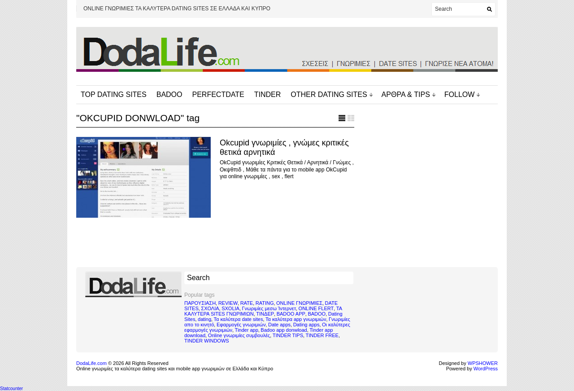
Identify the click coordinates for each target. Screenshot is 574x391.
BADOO (170, 94)
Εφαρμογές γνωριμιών (241, 324)
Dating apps (306, 324)
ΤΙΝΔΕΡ (265, 313)
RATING (265, 303)
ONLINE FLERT (316, 308)
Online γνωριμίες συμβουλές (239, 335)
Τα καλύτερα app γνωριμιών (295, 319)
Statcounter (11, 388)
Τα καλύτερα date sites (238, 319)
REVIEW (228, 303)
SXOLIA (230, 308)
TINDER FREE (322, 335)
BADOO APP (291, 313)
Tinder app (246, 330)
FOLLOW (459, 94)
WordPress (486, 368)
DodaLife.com (91, 363)
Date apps (279, 324)
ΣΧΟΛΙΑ (210, 308)
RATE (246, 303)
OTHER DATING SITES (329, 94)
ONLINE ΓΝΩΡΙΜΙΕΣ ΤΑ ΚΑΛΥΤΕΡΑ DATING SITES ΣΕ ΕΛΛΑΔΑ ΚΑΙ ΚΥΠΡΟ (176, 8)
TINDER (267, 94)
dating (204, 319)
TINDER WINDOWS (206, 340)
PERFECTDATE (218, 94)
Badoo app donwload (284, 330)
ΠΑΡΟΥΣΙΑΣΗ (200, 303)
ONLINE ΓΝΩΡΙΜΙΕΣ (299, 303)
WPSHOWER (483, 363)
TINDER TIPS (288, 335)
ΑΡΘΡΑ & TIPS (406, 94)
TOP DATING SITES (114, 94)
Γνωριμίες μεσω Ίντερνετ (269, 308)
